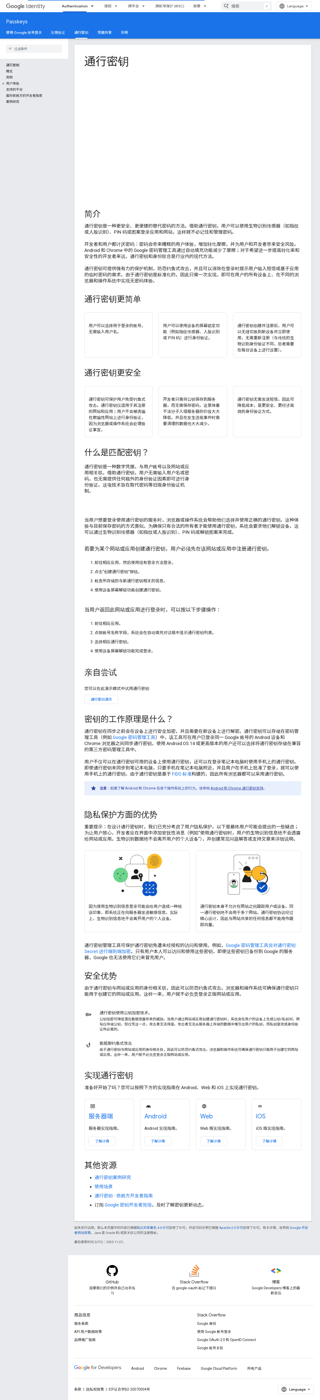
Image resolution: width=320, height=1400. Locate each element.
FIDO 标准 (182, 774)
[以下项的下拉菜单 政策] (206, 6)
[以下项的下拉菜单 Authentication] (94, 6)
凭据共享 (105, 32)
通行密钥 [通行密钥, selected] (81, 32)
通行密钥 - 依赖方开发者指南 (124, 1195)
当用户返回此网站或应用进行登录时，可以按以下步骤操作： (152, 610)
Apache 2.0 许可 (231, 1228)
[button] (33, 84)
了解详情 (102, 1141)
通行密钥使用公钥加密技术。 (126, 1012)
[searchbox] (34, 49)
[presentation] (192, 61)
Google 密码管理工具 (134, 737)
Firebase (184, 1368)
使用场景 (104, 1186)
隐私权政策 (95, 1389)
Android (155, 1116)
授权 (107, 6)
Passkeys (17, 22)
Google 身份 (206, 1324)
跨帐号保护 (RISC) (170, 6)
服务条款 (81, 1324)
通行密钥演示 (101, 699)
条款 (77, 1389)
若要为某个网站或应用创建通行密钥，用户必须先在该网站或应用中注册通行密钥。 (178, 549)
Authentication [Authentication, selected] (75, 6)
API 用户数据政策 (88, 1332)
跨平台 (133, 6)
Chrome (160, 1368)
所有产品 (254, 1368)
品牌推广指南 (85, 1340)
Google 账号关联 (210, 1348)
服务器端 (101, 1116)
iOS (261, 1116)
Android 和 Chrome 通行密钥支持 (237, 788)
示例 (124, 32)
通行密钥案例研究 (113, 1177)
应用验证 (58, 32)
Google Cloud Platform (219, 1368)
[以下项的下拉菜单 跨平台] (145, 6)
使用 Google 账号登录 (24, 32)
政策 (196, 6)
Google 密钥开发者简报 (128, 1205)
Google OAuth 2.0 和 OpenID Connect (226, 1340)
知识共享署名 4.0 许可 (153, 1228)
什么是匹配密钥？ (116, 452)
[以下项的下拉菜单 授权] (117, 6)
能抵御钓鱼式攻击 (116, 1043)
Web (206, 1116)
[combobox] (246, 6)
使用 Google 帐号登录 (214, 1332)
